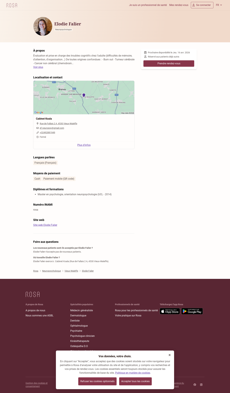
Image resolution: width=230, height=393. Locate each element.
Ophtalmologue (79, 325)
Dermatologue (78, 315)
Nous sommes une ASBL (40, 315)
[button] (170, 355)
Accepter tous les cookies (135, 381)
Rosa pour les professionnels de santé (136, 310)
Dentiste (75, 320)
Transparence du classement (175, 385)
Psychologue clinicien (82, 335)
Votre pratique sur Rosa (128, 315)
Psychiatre (76, 330)
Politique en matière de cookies (132, 372)
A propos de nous (35, 310)
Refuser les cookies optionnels (97, 381)
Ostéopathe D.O (79, 346)
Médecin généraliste (81, 310)
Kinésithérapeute (79, 341)
